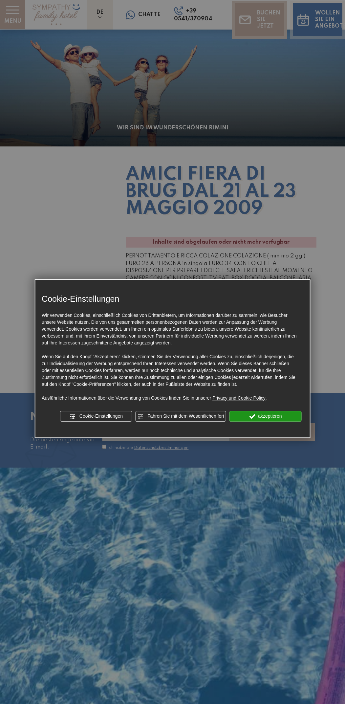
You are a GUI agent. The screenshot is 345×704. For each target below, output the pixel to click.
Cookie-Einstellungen (96, 416)
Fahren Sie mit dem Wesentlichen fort (181, 416)
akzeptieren (265, 416)
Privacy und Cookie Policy (239, 398)
